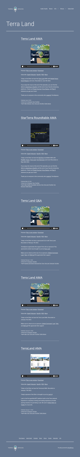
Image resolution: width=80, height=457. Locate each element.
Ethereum (29, 103)
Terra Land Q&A (31, 200)
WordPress (70, 447)
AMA (25, 103)
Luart (22, 255)
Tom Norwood (40, 160)
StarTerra (41, 157)
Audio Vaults (44, 9)
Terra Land (41, 78)
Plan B (54, 89)
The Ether (37, 102)
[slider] (38, 66)
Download (41, 70)
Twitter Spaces (47, 103)
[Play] (22, 66)
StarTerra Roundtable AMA (38, 118)
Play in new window (31, 70)
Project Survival (37, 89)
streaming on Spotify (31, 87)
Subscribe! (71, 9)
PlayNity (23, 160)
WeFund (32, 255)
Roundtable (33, 184)
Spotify (39, 74)
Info (55, 9)
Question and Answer (29, 263)
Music (51, 9)
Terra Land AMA (31, 39)
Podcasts (30, 102)
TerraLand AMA (31, 348)
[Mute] (54, 66)
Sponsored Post (37, 263)
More (46, 74)
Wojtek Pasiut (54, 78)
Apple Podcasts (31, 74)
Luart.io (50, 394)
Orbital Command (53, 253)
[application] (40, 66)
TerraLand (52, 263)
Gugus (28, 160)
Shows (62, 9)
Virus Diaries (45, 89)
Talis (25, 255)
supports (48, 95)
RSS (43, 74)
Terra (33, 102)
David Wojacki (25, 81)
